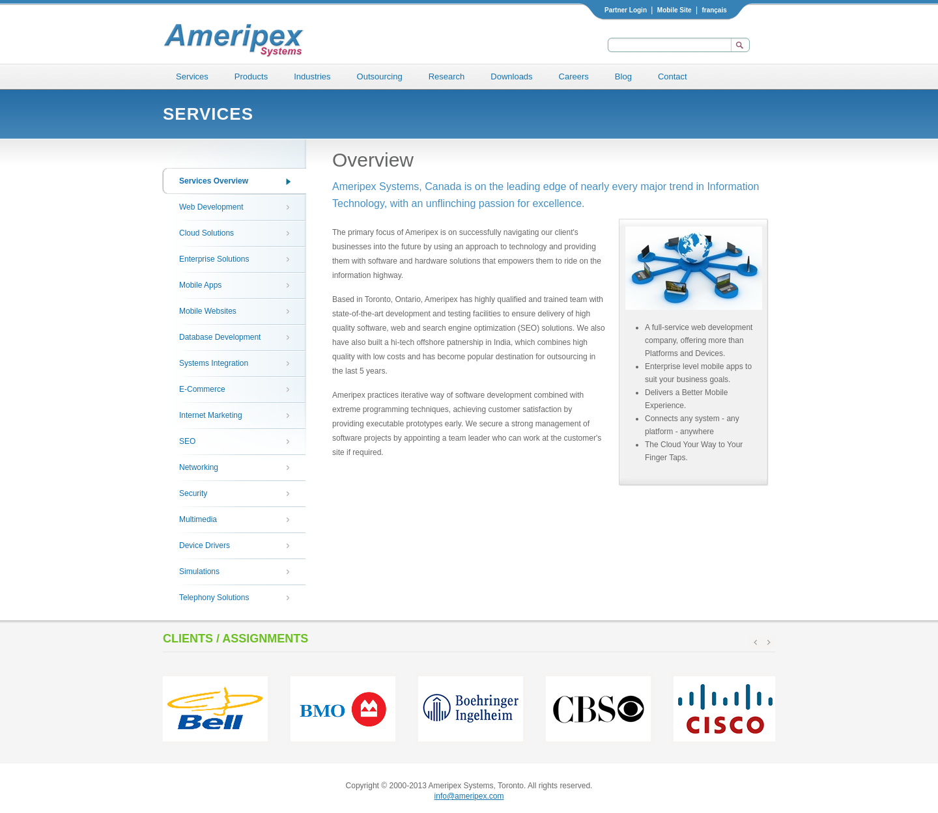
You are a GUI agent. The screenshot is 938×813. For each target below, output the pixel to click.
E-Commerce (202, 389)
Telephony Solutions (214, 597)
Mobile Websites (207, 311)
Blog (623, 76)
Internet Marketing (210, 415)
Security (193, 493)
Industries (312, 76)
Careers (574, 76)
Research (447, 76)
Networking (198, 467)
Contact (672, 76)
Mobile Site (674, 10)
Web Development (211, 207)
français (714, 10)
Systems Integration (213, 363)
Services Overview (213, 181)
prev (755, 642)
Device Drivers (204, 545)
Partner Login (625, 10)
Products (251, 76)
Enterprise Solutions (214, 259)
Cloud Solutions (206, 233)
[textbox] (667, 45)
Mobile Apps (200, 285)
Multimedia (198, 519)
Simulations (199, 571)
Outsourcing (380, 76)
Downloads (511, 76)
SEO (187, 441)
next (768, 642)
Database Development (220, 337)
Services (192, 76)
